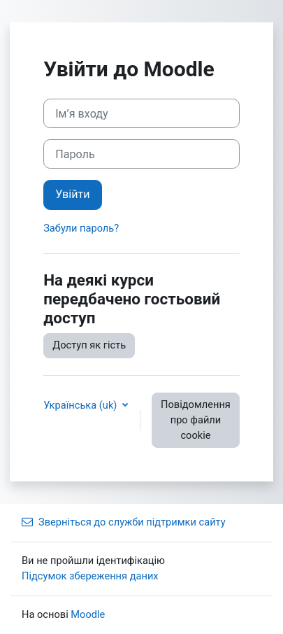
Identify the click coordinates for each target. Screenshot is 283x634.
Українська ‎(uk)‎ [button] (81, 405)
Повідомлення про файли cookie (196, 420)
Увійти (72, 194)
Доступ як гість (89, 345)
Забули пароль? (81, 228)
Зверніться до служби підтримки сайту (124, 522)
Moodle (88, 614)
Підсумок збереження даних (90, 576)
